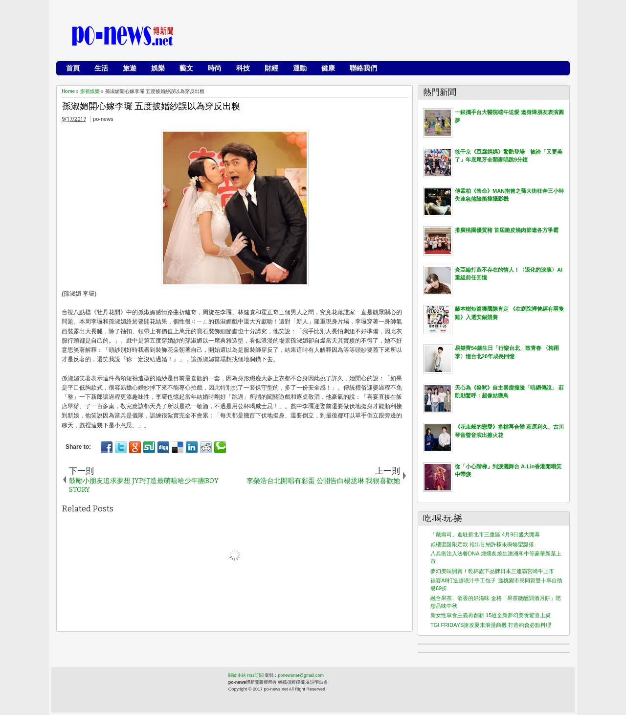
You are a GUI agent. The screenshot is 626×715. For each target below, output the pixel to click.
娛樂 (158, 68)
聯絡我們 (363, 68)
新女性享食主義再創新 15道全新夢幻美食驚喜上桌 (490, 615)
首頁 (73, 68)
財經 (271, 68)
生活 (101, 68)
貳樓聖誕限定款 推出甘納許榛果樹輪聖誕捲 (482, 544)
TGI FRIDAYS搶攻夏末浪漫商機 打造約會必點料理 (490, 625)
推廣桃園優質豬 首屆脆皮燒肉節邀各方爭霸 (507, 230)
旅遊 (129, 68)
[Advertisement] (387, 37)
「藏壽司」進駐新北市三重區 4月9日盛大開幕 (485, 534)
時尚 (215, 68)
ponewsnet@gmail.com (301, 675)
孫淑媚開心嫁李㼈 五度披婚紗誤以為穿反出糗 (151, 106)
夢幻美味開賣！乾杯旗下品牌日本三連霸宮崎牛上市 (492, 571)
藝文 (186, 68)
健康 (328, 68)
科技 (243, 68)
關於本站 (237, 675)
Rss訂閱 (255, 675)
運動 (300, 68)
